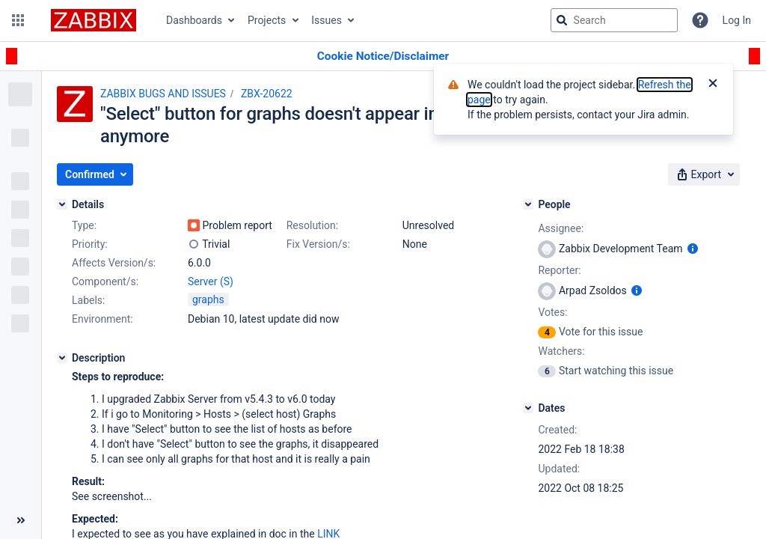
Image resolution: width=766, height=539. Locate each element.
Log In (737, 20)
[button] (17, 20)
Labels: (88, 300)
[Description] (62, 358)
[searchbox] (614, 20)
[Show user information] (693, 249)
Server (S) (210, 281)
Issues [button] (326, 20)
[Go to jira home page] (93, 20)
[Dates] (528, 408)
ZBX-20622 (266, 94)
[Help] (700, 20)
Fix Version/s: (318, 244)
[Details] (62, 204)
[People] (528, 204)
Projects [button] (267, 20)
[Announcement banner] (383, 56)
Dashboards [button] (194, 20)
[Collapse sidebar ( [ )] (20, 520)
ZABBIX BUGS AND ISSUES (163, 94)
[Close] (712, 84)
